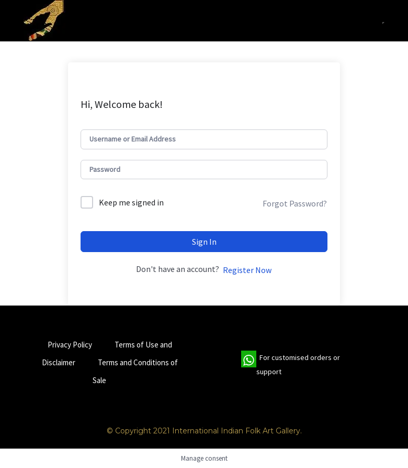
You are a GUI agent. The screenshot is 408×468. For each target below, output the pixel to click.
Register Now (247, 270)
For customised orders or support (290, 365)
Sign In (204, 241)
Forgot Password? (295, 203)
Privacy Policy (70, 345)
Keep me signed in (131, 202)
